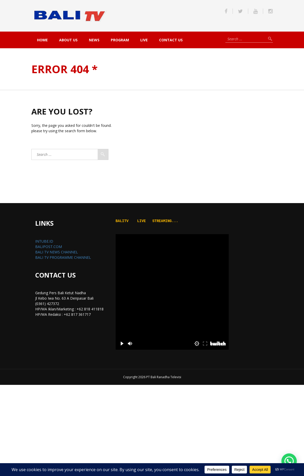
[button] (289, 461)
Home (42, 39)
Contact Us (171, 39)
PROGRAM (120, 39)
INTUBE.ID (44, 241)
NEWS (94, 39)
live (144, 39)
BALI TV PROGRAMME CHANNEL (63, 257)
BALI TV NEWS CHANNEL (56, 252)
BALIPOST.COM (48, 246)
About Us (68, 39)
